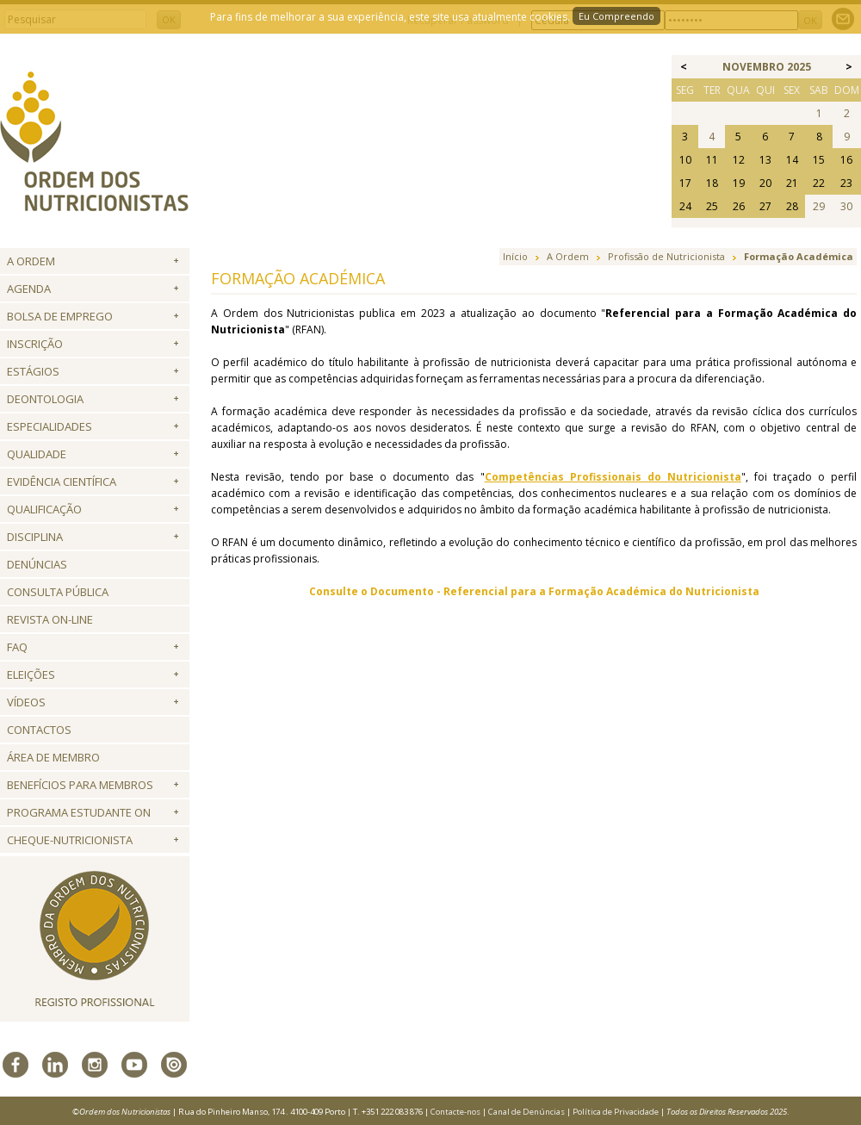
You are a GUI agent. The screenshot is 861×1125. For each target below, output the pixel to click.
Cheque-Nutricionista (70, 840)
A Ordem (31, 261)
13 (765, 159)
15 (819, 159)
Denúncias (37, 564)
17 (685, 183)
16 (846, 159)
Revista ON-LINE (50, 619)
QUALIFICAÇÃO (44, 509)
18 (712, 183)
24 (685, 206)
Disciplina (35, 536)
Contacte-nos (455, 1111)
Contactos (39, 729)
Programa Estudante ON (79, 812)
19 (739, 183)
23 (846, 183)
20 (765, 183)
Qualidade (36, 454)
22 (819, 183)
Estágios (33, 371)
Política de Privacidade (616, 1111)
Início (515, 256)
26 (739, 206)
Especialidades (49, 426)
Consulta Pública (57, 592)
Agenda (29, 288)
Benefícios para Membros (80, 784)
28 (792, 206)
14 (792, 159)
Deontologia (45, 399)
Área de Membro (53, 757)
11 (712, 159)
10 (685, 159)
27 (765, 206)
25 (712, 206)
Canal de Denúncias (526, 1111)
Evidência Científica (61, 481)
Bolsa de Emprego (60, 316)
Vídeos (26, 702)
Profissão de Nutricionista (666, 256)
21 (792, 183)
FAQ (17, 647)
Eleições (31, 674)
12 (739, 159)
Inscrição (35, 343)
